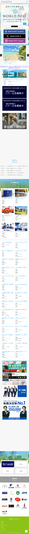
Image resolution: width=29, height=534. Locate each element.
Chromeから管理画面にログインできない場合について (15, 168)
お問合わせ (2, 527)
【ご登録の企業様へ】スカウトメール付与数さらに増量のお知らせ (17, 166)
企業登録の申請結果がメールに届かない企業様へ (14, 170)
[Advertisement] (14, 136)
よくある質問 (3, 529)
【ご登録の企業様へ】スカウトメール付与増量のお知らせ (15, 172)
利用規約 (2, 523)
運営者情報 (2, 521)
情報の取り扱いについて (4, 525)
